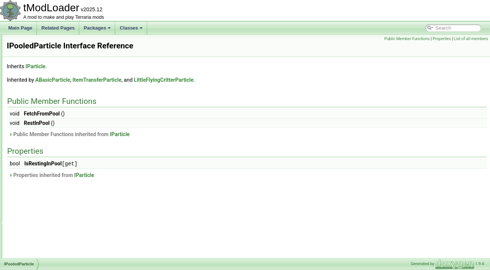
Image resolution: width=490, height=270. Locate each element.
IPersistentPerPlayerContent (53, 108)
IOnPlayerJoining (42, 51)
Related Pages (58, 28)
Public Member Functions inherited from (163, 134)
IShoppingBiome (41, 240)
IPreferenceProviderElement (53, 166)
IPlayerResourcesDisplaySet (53, 141)
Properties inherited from (145, 175)
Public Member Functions (407, 38)
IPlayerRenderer (41, 133)
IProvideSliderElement (47, 199)
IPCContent (36, 84)
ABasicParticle (146, 80)
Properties (442, 38)
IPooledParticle (40, 150)
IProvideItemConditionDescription (58, 174)
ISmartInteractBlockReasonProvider (60, 257)
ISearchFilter (37, 224)
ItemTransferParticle (190, 80)
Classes (131, 28)
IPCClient (34, 75)
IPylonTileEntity (40, 207)
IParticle (33, 59)
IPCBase (33, 67)
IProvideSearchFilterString (51, 191)
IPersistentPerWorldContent (53, 117)
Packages (97, 28)
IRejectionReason (42, 216)
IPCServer (35, 100)
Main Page (20, 28)
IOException (37, 42)
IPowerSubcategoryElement (53, 158)
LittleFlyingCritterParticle (257, 80)
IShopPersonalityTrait (46, 232)
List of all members (471, 38)
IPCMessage (38, 92)
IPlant (30, 125)
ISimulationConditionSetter (51, 249)
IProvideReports (41, 183)
